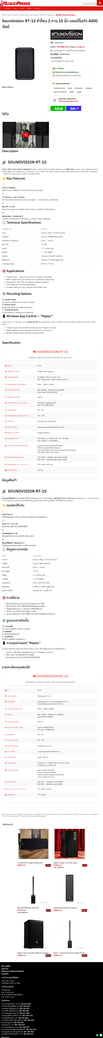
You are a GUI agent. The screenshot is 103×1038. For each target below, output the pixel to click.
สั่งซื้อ (29, 8)
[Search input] (91, 4)
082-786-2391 (28, 981)
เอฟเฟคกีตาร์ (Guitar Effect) (11, 1012)
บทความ (37, 8)
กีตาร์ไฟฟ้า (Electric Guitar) (10, 1003)
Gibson (4, 1023)
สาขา (15, 8)
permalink (42, 816)
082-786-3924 (19, 969)
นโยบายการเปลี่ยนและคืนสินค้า (13, 918)
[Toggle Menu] (100, 3)
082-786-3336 (23, 965)
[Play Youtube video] (26, 135)
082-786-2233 (31, 976)
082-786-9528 (20, 972)
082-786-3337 (24, 955)
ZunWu (27, 816)
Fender (4, 1021)
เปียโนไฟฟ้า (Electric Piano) (11, 1009)
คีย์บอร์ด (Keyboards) (8, 1007)
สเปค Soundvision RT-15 (67, 814)
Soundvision (59, 43)
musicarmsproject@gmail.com (68, 101)
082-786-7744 (28, 962)
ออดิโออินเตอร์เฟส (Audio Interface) (13, 1016)
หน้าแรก (7, 8)
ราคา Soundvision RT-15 (14, 816)
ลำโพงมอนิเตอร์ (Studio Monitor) (12, 1019)
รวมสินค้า (5, 921)
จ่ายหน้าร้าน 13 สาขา (59, 88)
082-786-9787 (24, 974)
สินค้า (22, 8)
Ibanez (4, 1025)
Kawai (3, 1028)
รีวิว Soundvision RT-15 (82, 814)
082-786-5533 (24, 958)
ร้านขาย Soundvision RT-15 (49, 814)
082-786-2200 (29, 967)
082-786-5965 (29, 979)
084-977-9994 (24, 960)
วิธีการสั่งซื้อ (6, 913)
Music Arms (7, 15)
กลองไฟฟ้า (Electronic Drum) (11, 1014)
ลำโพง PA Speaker (46, 15)
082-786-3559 (25, 953)
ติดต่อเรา (5, 916)
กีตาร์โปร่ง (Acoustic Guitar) (11, 1005)
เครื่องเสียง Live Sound (29, 15)
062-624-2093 (26, 951)
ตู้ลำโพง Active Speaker (65, 15)
